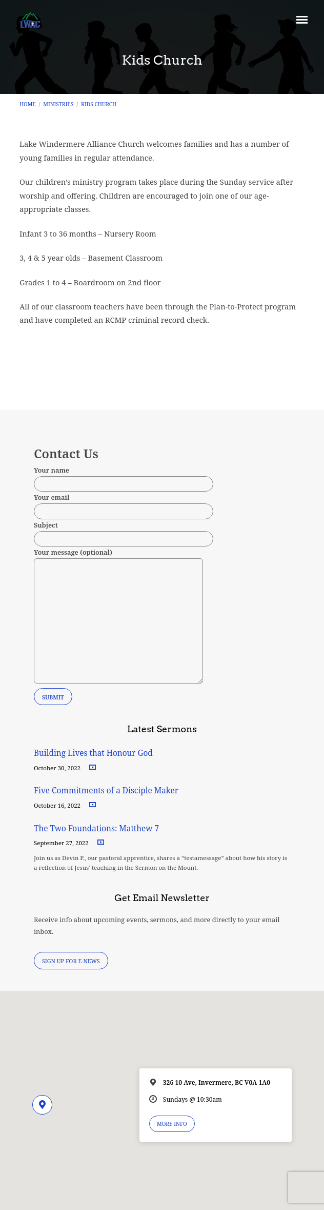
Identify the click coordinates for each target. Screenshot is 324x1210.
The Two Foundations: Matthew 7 (97, 828)
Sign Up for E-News (71, 961)
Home (27, 104)
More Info (172, 1123)
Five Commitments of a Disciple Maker (106, 790)
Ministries (58, 104)
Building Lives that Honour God (93, 753)
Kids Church (98, 104)
